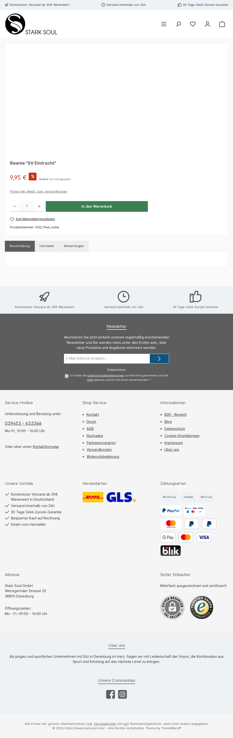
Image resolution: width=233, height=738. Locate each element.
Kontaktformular (46, 447)
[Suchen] (178, 24)
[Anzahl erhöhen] (39, 206)
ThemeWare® (171, 728)
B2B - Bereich (175, 414)
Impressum (173, 443)
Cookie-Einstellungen (181, 436)
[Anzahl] (27, 206)
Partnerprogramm (101, 443)
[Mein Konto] (207, 24)
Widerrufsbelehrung (103, 456)
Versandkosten (99, 449)
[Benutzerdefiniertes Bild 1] (201, 607)
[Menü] (164, 24)
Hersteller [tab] (47, 246)
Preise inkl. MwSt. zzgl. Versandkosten (38, 191)
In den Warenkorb (96, 206)
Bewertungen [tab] (74, 246)
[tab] (20, 246)
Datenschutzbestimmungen (105, 375)
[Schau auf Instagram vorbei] (122, 694)
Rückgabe (95, 436)
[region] (116, 100)
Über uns (171, 449)
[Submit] (159, 359)
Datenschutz (174, 429)
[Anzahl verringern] (14, 206)
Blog (168, 421)
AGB (90, 380)
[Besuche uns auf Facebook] (110, 694)
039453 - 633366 (23, 423)
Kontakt (93, 414)
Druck (91, 421)
